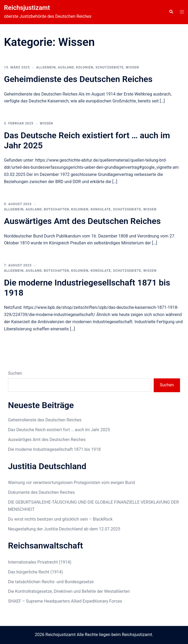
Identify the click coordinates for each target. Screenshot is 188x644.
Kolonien (84, 67)
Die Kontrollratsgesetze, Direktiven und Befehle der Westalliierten (69, 591)
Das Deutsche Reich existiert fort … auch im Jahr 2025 (59, 429)
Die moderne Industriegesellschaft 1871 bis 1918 (54, 449)
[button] (171, 12)
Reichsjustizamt (27, 7)
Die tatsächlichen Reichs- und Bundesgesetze (51, 581)
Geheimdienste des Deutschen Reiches (78, 79)
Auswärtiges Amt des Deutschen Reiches (82, 221)
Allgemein (46, 67)
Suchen (15, 373)
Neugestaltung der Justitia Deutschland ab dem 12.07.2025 (64, 528)
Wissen (132, 67)
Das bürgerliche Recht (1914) (35, 571)
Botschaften (56, 209)
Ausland (66, 67)
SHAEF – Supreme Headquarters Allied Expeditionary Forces (65, 601)
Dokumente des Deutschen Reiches (41, 492)
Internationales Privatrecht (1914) (39, 562)
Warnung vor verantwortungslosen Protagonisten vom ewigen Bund (71, 482)
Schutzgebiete (109, 67)
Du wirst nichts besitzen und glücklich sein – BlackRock (60, 519)
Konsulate (101, 209)
